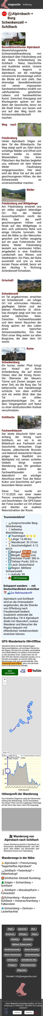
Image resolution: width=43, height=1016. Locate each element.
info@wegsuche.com (26, 976)
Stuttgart (12, 965)
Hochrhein (27, 939)
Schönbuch (11, 960)
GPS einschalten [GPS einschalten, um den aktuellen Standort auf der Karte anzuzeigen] (10, 672)
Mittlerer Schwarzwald (21, 944)
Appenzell (22, 929)
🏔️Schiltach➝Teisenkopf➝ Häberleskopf (17, 872)
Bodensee (10, 934)
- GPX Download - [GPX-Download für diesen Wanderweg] (20, 578)
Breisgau (23, 934)
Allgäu (10, 929)
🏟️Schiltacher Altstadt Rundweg (20, 878)
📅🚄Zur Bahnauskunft (18, 592)
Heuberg (14, 939)
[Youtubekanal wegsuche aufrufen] (34, 673)
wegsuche (14, 4)
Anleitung (27, 4)
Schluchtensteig (32, 955)
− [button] (5, 683)
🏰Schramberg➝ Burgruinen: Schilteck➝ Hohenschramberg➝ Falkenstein (20, 901)
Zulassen (17, 1012)
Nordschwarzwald (12, 949)
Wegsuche (21, 970)
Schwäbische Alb (29, 960)
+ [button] (5, 679)
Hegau (34, 934)
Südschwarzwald (28, 965)
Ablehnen (29, 1012)
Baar (33, 929)
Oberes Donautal (31, 949)
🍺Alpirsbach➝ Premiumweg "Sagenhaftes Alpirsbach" (19, 864)
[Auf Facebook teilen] (22, 673)
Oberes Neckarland (12, 955)
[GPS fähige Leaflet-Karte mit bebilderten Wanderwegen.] (21, 717)
